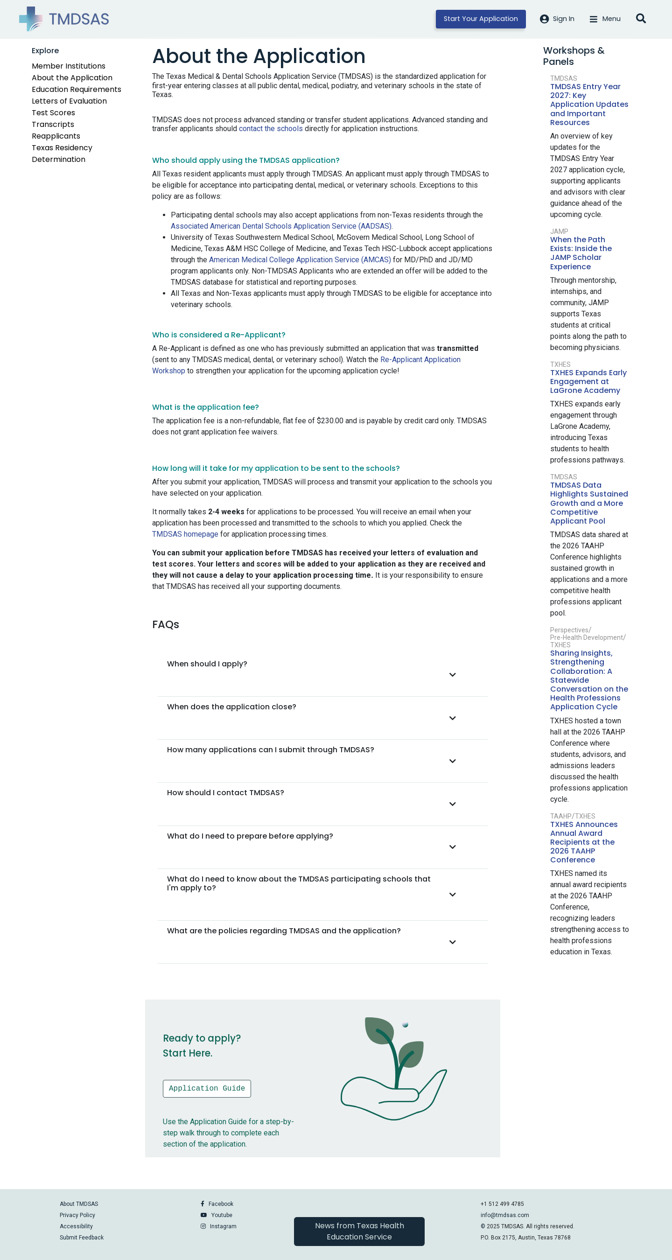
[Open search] (641, 19)
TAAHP (561, 816)
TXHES (560, 364)
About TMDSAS (79, 1204)
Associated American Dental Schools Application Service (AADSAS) (281, 226)
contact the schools (271, 128)
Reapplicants (56, 136)
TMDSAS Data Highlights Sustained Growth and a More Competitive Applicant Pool (589, 503)
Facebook (221, 1204)
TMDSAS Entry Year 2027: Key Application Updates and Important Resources (589, 104)
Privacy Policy (77, 1215)
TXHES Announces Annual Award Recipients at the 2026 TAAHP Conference (584, 842)
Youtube (221, 1215)
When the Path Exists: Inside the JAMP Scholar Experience (581, 253)
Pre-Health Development (586, 637)
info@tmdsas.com (505, 1215)
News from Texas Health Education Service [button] (359, 1231)
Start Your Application (481, 18)
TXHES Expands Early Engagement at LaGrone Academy (588, 381)
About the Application (72, 77)
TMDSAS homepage (185, 534)
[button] (314, 675)
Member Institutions (68, 66)
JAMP (559, 231)
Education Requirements (76, 89)
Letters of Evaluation (69, 101)
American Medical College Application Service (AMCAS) (300, 259)
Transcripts (53, 124)
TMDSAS (563, 78)
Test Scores (53, 112)
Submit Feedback (82, 1237)
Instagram (223, 1226)
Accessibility (76, 1226)
